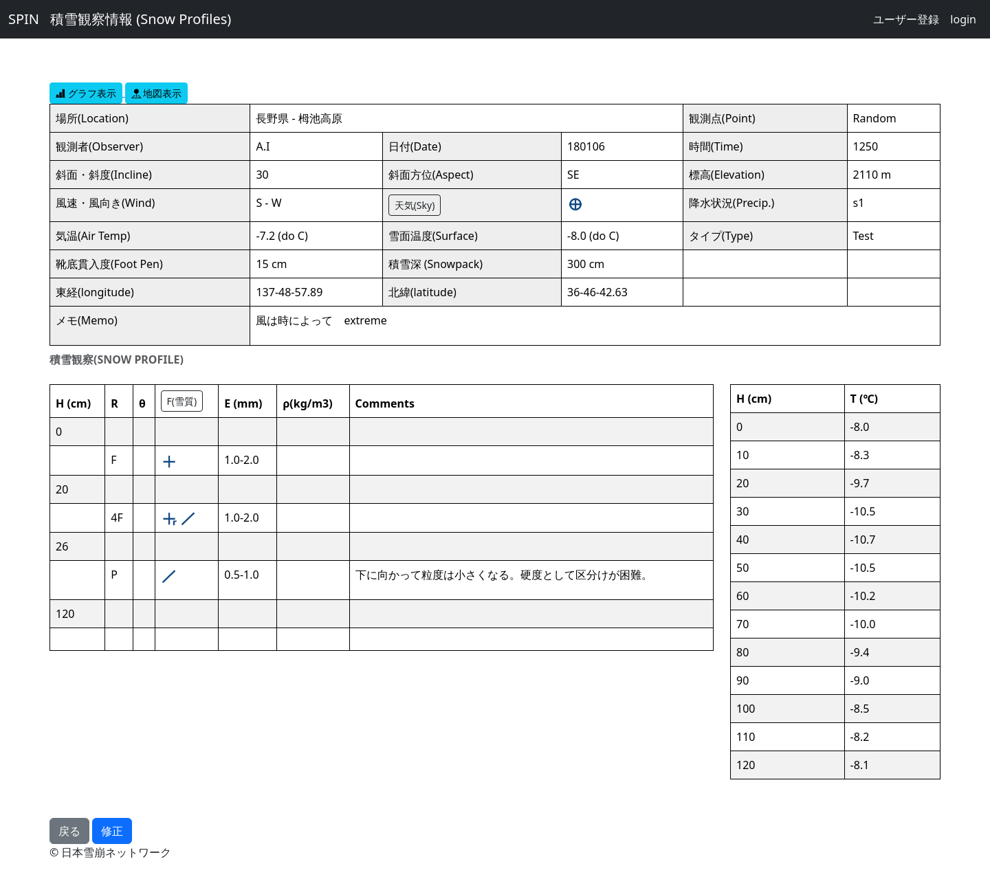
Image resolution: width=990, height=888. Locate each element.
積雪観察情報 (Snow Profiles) (140, 19)
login (963, 19)
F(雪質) (182, 401)
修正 (112, 831)
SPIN (23, 19)
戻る (69, 831)
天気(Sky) (415, 205)
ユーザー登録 (906, 19)
